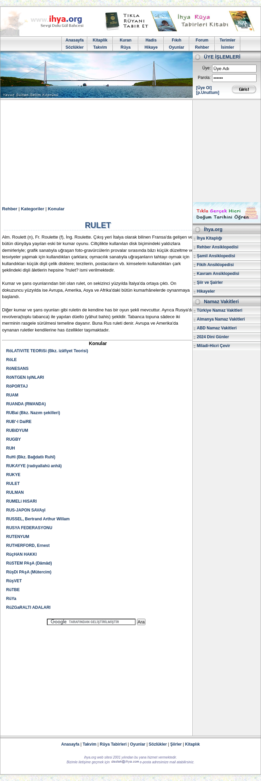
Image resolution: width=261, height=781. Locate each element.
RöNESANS (17, 368)
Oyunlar (176, 47)
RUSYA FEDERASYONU (29, 527)
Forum (202, 40)
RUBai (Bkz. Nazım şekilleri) (33, 412)
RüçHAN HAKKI (21, 554)
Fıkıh (176, 40)
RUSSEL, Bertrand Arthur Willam (38, 519)
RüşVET (14, 581)
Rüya (125, 47)
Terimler (227, 40)
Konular (56, 208)
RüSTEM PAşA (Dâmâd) (29, 563)
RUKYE (13, 474)
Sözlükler (75, 47)
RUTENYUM (17, 536)
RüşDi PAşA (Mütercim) (28, 572)
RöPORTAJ (17, 386)
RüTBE (13, 589)
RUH (10, 448)
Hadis (151, 40)
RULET (13, 483)
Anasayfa (75, 40)
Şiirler (176, 744)
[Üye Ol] (204, 87)
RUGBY (13, 439)
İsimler (227, 47)
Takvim (100, 47)
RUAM (12, 395)
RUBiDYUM (17, 430)
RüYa (11, 598)
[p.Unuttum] (207, 92)
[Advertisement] (130, 151)
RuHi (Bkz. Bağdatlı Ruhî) (30, 457)
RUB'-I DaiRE (19, 421)
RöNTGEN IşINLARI (25, 377)
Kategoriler (32, 208)
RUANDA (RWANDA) (26, 404)
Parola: (204, 77)
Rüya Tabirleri (113, 744)
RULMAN (15, 492)
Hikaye (151, 47)
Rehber (202, 47)
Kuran (126, 40)
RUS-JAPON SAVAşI (26, 510)
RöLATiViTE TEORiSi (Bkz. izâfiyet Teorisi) (47, 350)
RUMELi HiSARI (21, 501)
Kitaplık (192, 744)
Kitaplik (100, 40)
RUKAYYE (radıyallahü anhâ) (34, 465)
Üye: (206, 68)
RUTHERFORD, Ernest (28, 545)
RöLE (11, 359)
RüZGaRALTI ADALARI (28, 607)
